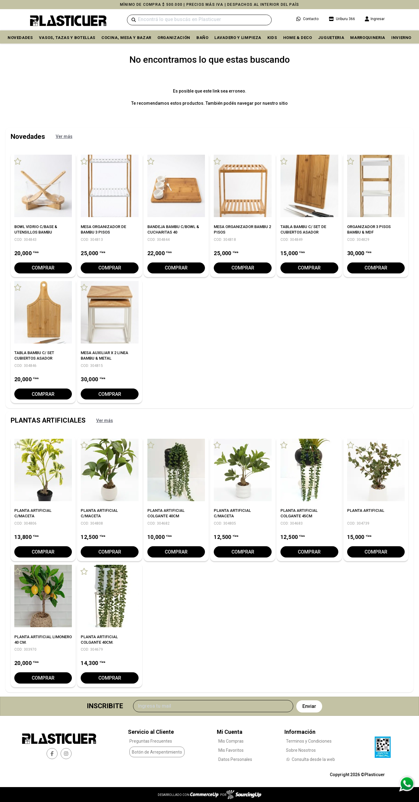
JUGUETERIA (331, 37)
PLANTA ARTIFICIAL (365, 510)
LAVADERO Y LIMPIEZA (237, 37)
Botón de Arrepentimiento (157, 751)
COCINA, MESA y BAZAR (126, 37)
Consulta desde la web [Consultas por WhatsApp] (310, 759)
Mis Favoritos (231, 750)
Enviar (309, 706)
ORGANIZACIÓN (173, 37)
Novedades (20, 37)
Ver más (64, 136)
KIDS (272, 37)
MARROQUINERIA (367, 37)
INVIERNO (401, 37)
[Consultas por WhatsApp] (406, 784)
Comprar (43, 268)
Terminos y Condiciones (309, 741)
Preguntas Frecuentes (150, 741)
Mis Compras (231, 741)
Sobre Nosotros (301, 750)
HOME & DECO (297, 37)
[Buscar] (199, 20)
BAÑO (202, 37)
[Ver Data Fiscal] (383, 745)
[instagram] (66, 753)
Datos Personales (235, 759)
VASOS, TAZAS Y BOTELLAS (67, 37)
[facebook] (52, 753)
